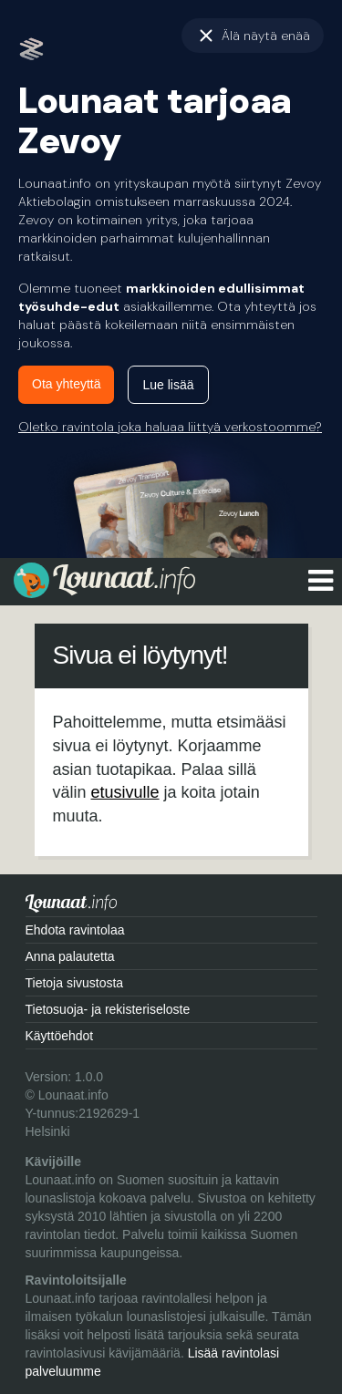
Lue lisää (167, 384)
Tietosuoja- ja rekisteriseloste (108, 1009)
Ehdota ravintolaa (75, 930)
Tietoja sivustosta (75, 983)
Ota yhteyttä (66, 384)
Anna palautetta (70, 956)
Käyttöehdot (60, 1035)
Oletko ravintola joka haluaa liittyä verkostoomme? (170, 426)
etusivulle (125, 792)
